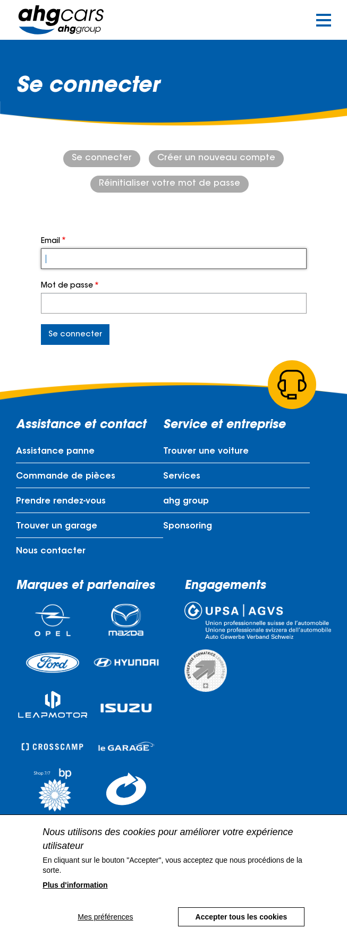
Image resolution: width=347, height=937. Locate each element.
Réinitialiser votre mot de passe (169, 183)
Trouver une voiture (206, 451)
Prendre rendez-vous (61, 501)
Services (181, 476)
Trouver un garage (56, 526)
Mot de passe (67, 286)
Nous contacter (51, 551)
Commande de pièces (65, 476)
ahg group (186, 501)
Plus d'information (75, 885)
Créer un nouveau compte (216, 158)
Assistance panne (55, 451)
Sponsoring (187, 526)
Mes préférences (105, 917)
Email (50, 241)
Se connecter (102, 158)
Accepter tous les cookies (241, 917)
